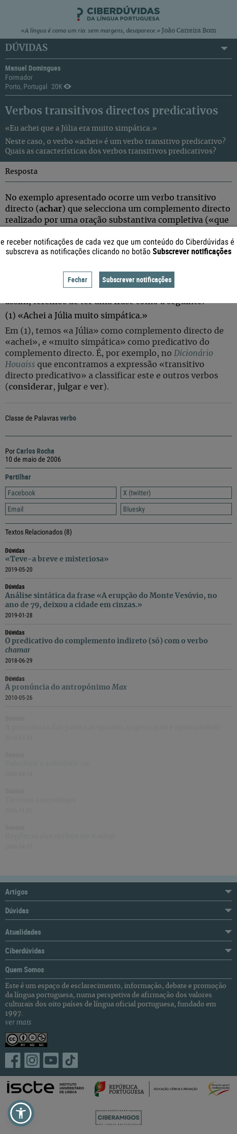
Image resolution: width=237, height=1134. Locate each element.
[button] (21, 1113)
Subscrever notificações (136, 279)
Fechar (77, 279)
